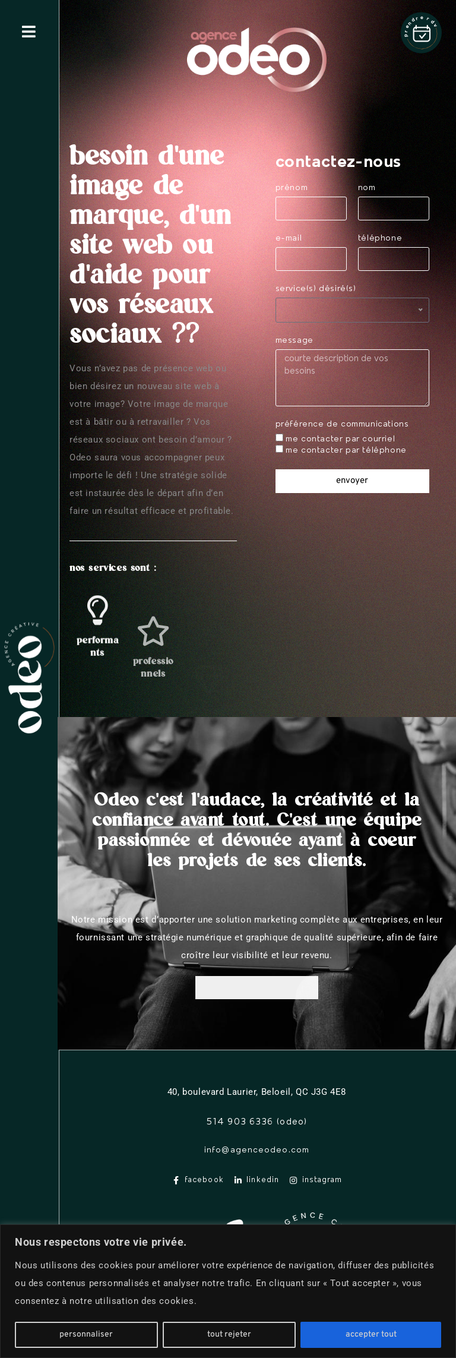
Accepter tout (371, 1334)
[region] (228, 1291)
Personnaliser (86, 1334)
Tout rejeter (229, 1334)
